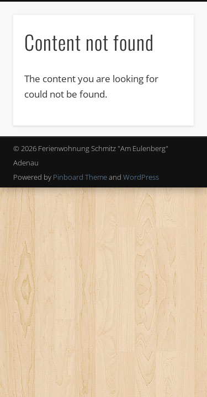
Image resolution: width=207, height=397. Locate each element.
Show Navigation (167, 99)
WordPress (141, 177)
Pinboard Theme (80, 177)
